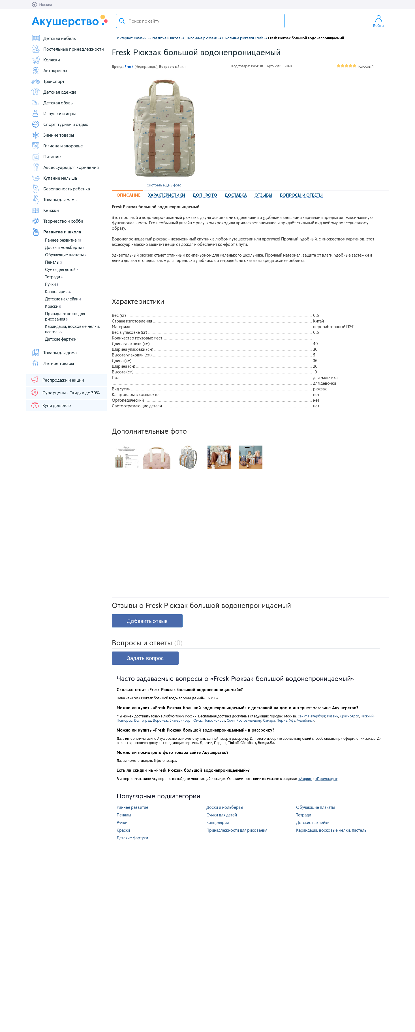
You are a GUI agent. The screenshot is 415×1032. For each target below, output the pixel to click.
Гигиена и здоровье (57, 145)
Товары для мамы (54, 199)
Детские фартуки (61, 339)
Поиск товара (122, 21)
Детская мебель (53, 38)
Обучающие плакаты (65, 254)
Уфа (292, 720)
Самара (269, 720)
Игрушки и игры (53, 113)
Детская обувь (52, 102)
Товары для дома (54, 352)
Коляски (45, 59)
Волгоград (142, 720)
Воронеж (160, 720)
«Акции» (305, 779)
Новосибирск (214, 720)
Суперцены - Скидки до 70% (65, 392)
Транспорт (48, 81)
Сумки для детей (61, 269)
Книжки (45, 210)
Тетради (54, 276)
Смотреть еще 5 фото (164, 185)
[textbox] (200, 21)
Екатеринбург (181, 720)
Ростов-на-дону (248, 720)
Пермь (282, 720)
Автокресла (49, 70)
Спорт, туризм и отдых (59, 124)
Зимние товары (52, 134)
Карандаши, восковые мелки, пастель (331, 830)
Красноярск (349, 716)
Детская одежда (53, 91)
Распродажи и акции (57, 379)
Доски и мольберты (64, 247)
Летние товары (52, 363)
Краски (53, 306)
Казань (332, 716)
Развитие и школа (56, 231)
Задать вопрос (145, 658)
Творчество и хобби (57, 220)
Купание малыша (54, 177)
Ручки (51, 284)
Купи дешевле (50, 405)
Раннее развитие (63, 240)
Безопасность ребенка (60, 188)
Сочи (231, 720)
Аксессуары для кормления (65, 167)
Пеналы (53, 262)
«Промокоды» (326, 779)
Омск (197, 720)
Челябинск (305, 720)
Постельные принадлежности (67, 48)
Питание (46, 156)
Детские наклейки (63, 298)
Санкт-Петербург (311, 716)
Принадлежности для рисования (236, 830)
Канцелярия (58, 291)
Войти (378, 21)
